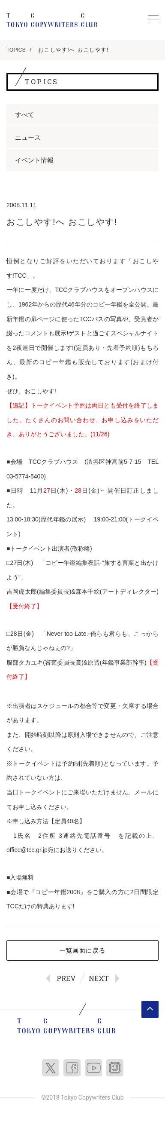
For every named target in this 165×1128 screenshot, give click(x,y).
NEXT (99, 978)
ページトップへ (150, 1009)
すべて (24, 114)
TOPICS (15, 50)
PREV (66, 978)
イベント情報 (34, 160)
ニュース (28, 137)
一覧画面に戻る (83, 950)
